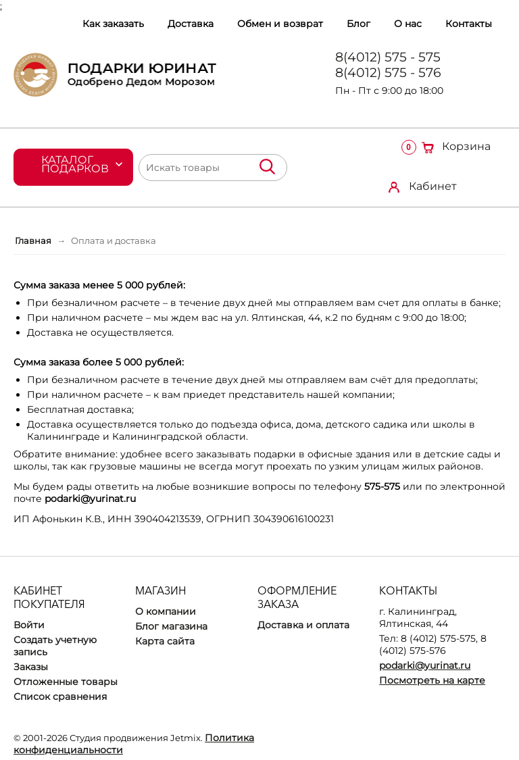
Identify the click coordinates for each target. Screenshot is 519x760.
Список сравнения (60, 696)
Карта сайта (165, 641)
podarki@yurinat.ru (424, 665)
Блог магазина (171, 626)
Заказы (31, 667)
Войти (29, 625)
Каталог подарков (75, 164)
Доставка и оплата (303, 625)
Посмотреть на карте (432, 680)
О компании (165, 611)
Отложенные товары (66, 682)
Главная (33, 240)
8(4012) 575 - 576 (388, 72)
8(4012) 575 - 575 (388, 57)
